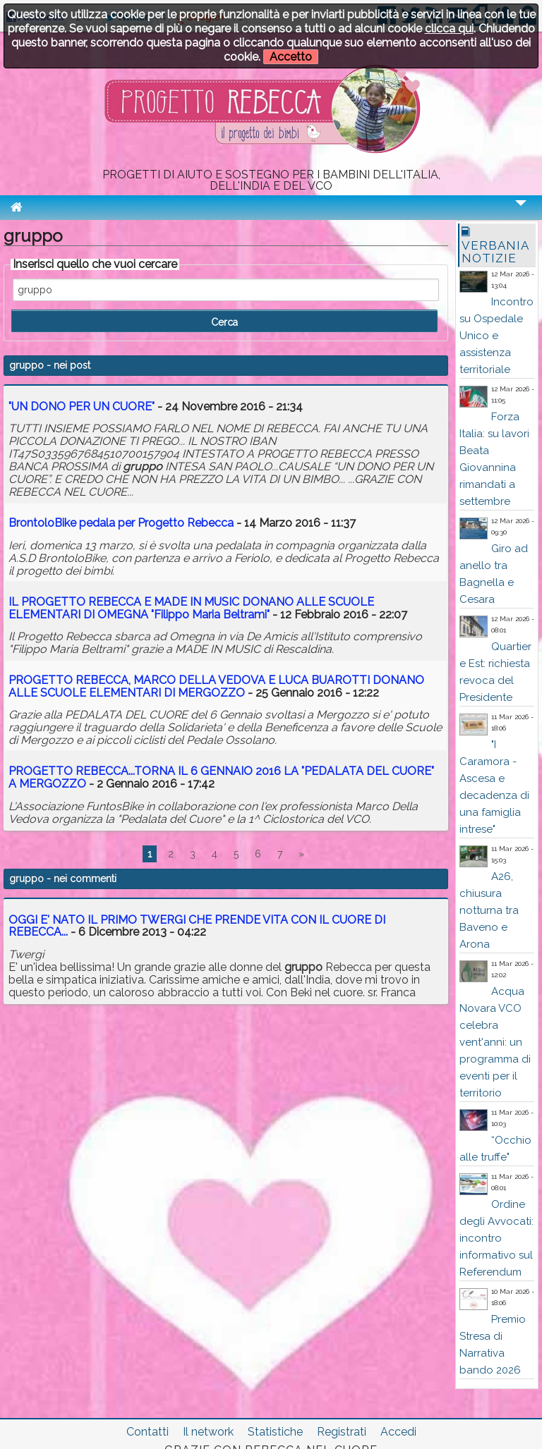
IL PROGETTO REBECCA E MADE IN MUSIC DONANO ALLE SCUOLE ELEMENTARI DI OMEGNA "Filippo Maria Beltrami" (191, 608)
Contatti (147, 1431)
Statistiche (275, 1431)
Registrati (341, 1431)
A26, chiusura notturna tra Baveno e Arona (489, 910)
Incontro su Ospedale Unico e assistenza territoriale (496, 335)
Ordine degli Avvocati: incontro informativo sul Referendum (496, 1238)
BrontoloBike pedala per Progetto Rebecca (121, 523)
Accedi (398, 1431)
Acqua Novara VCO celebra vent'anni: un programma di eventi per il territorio (495, 1042)
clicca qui (449, 28)
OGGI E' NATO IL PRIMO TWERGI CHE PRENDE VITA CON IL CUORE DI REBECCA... (196, 926)
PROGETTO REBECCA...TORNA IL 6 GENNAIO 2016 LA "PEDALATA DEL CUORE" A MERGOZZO (221, 777)
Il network (208, 1431)
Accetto (291, 56)
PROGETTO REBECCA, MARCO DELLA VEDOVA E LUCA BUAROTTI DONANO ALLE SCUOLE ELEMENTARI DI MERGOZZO (216, 686)
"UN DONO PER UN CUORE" (81, 406)
